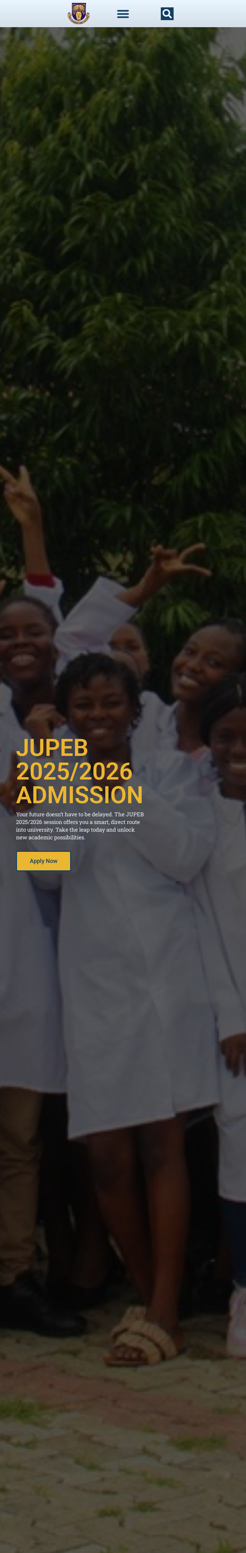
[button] (167, 13)
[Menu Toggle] (123, 13)
